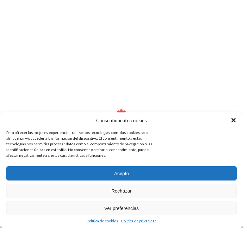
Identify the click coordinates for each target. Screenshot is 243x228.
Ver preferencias (121, 208)
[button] (233, 120)
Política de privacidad (139, 220)
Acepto (121, 173)
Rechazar (121, 190)
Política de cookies (102, 220)
